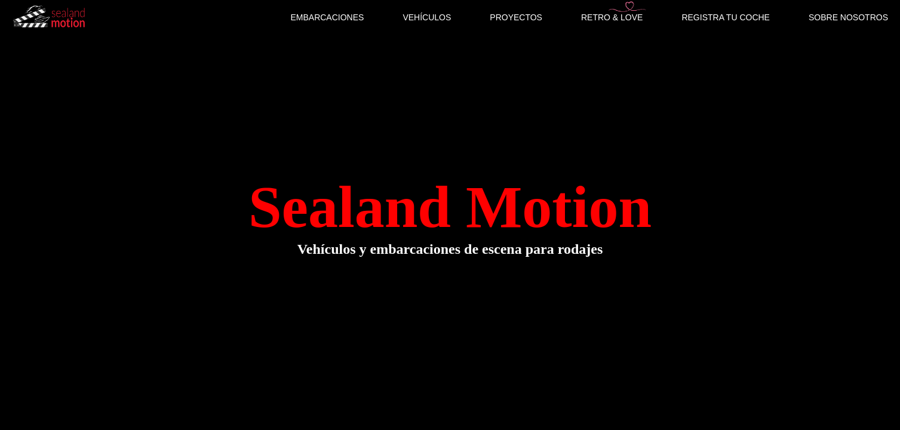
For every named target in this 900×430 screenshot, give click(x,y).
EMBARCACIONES (327, 17)
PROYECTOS (516, 17)
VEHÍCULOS (427, 17)
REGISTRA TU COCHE (725, 17)
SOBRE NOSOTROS (848, 17)
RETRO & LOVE (612, 17)
